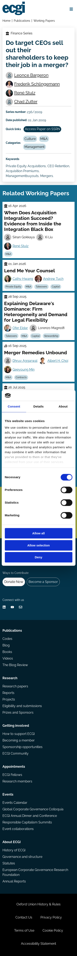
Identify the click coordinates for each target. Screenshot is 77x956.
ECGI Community (15, 753)
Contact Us (23, 917)
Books (7, 652)
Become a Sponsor (43, 582)
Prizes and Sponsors (17, 712)
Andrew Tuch (53, 279)
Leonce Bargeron (31, 75)
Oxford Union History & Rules (38, 904)
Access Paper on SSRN (42, 129)
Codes (7, 639)
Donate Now (13, 582)
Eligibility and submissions (22, 706)
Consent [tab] (14, 406)
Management (34, 147)
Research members (17, 781)
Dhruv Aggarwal (25, 361)
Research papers (15, 686)
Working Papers (44, 20)
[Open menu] (71, 9)
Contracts (21, 377)
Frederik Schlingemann (37, 83)
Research (9, 678)
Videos (7, 658)
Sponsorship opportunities (22, 747)
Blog (6, 645)
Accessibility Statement (38, 944)
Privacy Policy (51, 917)
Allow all (38, 533)
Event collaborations (18, 829)
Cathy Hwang (23, 279)
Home (6, 20)
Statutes (8, 863)
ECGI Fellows (12, 775)
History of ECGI (13, 850)
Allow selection (38, 545)
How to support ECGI (18, 734)
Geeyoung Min (23, 369)
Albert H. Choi (57, 361)
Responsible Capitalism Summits (27, 822)
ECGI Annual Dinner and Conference (29, 816)
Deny (38, 557)
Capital (56, 286)
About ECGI (11, 842)
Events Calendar (14, 803)
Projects (8, 699)
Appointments (13, 767)
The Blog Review (15, 665)
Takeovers (41, 286)
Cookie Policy (53, 930)
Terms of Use (24, 930)
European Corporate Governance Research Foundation (35, 872)
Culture (30, 139)
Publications (22, 20)
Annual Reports (14, 881)
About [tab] (63, 406)
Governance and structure (22, 857)
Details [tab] (38, 406)
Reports (8, 693)
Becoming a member (18, 740)
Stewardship (51, 336)
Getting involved (15, 726)
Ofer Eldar (20, 328)
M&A (44, 139)
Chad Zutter (25, 101)
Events (7, 794)
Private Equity (13, 286)
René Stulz (24, 92)
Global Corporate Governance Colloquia (32, 809)
